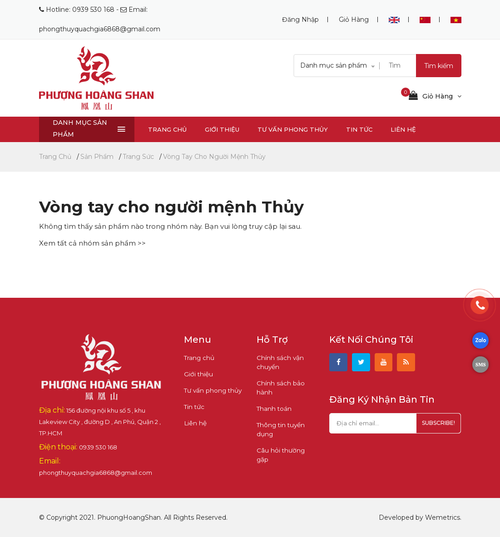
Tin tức (359, 129)
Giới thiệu (222, 129)
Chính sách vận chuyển (278, 362)
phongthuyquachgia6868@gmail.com (99, 29)
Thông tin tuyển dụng (279, 429)
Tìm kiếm (438, 66)
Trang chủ (167, 129)
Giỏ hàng (354, 19)
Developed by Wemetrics (419, 517)
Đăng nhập (300, 19)
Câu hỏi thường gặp (285, 450)
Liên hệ (403, 129)
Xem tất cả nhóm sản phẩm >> (92, 243)
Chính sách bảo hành (279, 387)
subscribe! (435, 425)
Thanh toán (273, 408)
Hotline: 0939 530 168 (80, 9)
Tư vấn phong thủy (292, 129)
